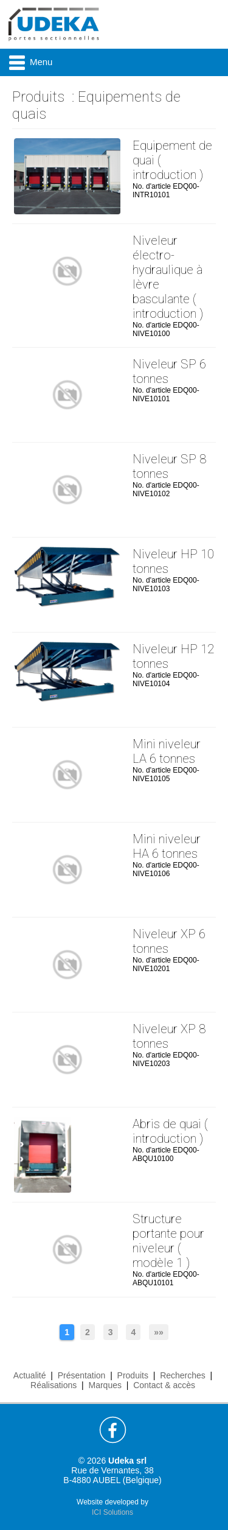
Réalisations (53, 1385)
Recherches (183, 1375)
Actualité (29, 1375)
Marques (104, 1385)
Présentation (82, 1375)
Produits (38, 96)
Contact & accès (164, 1385)
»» (159, 1332)
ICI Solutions (112, 1512)
